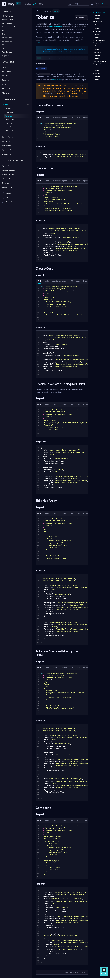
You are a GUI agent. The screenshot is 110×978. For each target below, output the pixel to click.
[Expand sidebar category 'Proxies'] (28, 75)
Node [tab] (47, 117)
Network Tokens (8, 174)
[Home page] (38, 11)
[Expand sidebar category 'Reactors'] (28, 80)
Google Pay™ (7, 154)
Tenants (5, 67)
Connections (7, 187)
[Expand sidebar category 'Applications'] (28, 71)
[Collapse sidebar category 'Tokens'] (28, 104)
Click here (47, 96)
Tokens (5, 105)
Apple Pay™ (6, 150)
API (34, 4)
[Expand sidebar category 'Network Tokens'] (28, 174)
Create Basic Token (99, 12)
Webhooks (6, 89)
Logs (4, 84)
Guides (28, 4)
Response (98, 18)
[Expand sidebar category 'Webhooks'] (28, 88)
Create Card (97, 31)
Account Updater (8, 170)
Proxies (5, 76)
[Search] (78, 4)
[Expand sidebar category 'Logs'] (28, 84)
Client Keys (6, 93)
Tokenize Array (98, 52)
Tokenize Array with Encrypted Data (99, 63)
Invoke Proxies (7, 137)
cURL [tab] (39, 117)
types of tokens (55, 27)
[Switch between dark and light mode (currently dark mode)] (97, 4)
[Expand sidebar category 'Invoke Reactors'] (28, 141)
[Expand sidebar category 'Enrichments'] (28, 183)
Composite (96, 73)
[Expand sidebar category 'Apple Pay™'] (28, 150)
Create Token (97, 21)
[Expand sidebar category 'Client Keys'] (28, 93)
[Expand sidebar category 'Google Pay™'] (28, 154)
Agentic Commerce (9, 166)
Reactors (5, 80)
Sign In (104, 4)
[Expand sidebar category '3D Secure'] (28, 178)
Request (97, 15)
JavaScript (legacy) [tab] (59, 117)
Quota (38, 43)
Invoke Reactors (8, 141)
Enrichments (6, 183)
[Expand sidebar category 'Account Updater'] (28, 170)
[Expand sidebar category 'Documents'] (28, 145)
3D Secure (6, 179)
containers (56, 79)
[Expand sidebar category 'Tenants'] (28, 67)
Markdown (80, 18)
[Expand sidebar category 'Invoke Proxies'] (28, 137)
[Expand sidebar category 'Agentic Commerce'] (28, 166)
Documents (6, 145)
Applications (7, 71)
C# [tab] (72, 117)
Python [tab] (86, 117)
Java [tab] (78, 117)
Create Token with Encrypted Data (99, 42)
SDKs (41, 4)
